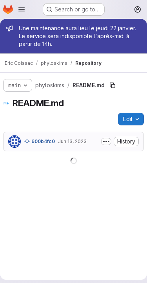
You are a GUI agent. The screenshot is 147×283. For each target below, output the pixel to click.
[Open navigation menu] (21, 9)
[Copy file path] (112, 85)
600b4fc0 (39, 141)
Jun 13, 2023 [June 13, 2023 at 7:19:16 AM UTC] (72, 141)
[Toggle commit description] (106, 141)
